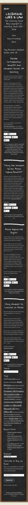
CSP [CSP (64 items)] (8, 388)
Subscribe (9, 480)
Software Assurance (15, 150)
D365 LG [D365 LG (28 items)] (15, 388)
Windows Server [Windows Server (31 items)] (8, 425)
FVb (15, 147)
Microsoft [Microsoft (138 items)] (17, 405)
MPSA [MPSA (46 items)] (17, 409)
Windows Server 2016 (18, 291)
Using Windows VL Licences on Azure (14, 305)
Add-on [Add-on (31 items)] (10, 379)
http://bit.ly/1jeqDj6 (8, 348)
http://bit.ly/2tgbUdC (16, 198)
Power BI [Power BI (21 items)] (15, 414)
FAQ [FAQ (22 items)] (21, 397)
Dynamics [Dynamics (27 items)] (19, 388)
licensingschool (20, 289)
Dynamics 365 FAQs (12, 440)
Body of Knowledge (14, 38)
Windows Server (16, 152)
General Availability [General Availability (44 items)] (9, 399)
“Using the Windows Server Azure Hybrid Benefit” (14, 168)
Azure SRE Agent (11, 443)
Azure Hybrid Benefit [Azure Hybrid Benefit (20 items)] (13, 382)
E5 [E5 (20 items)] (20, 394)
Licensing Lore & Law (14, 15)
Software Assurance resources (14, 432)
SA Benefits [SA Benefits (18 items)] (21, 418)
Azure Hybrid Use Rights (14, 231)
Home (14, 35)
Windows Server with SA (14, 292)
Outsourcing (15, 149)
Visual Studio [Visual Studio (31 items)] (10, 423)
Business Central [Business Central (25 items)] (14, 385)
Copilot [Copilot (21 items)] (19, 385)
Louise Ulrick (21, 144)
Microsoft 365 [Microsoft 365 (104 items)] (9, 408)
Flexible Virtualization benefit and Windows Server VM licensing (14, 65)
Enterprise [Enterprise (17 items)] (5, 397)
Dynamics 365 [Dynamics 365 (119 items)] (10, 391)
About (14, 41)
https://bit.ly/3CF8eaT (18, 128)
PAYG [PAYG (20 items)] (19, 412)
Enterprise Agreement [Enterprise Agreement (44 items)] (13, 397)
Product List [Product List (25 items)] (6, 418)
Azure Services (11, 291)
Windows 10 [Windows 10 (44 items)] (17, 423)
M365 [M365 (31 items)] (11, 405)
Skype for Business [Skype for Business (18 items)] (7, 420)
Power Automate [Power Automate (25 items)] (9, 414)
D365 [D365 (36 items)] (11, 388)
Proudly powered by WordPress (14, 493)
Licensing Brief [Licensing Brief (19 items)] (18, 399)
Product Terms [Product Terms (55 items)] (13, 418)
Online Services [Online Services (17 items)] (15, 412)
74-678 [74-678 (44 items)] (6, 379)
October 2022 (9, 149)
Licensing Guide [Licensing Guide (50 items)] (9, 402)
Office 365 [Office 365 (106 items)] (8, 412)
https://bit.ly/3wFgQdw (9, 126)
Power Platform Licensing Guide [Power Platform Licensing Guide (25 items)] (15, 416)
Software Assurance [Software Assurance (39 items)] (15, 420)
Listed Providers (19, 147)
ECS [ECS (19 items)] (21, 394)
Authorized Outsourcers (14, 145)
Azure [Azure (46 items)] (13, 379)
